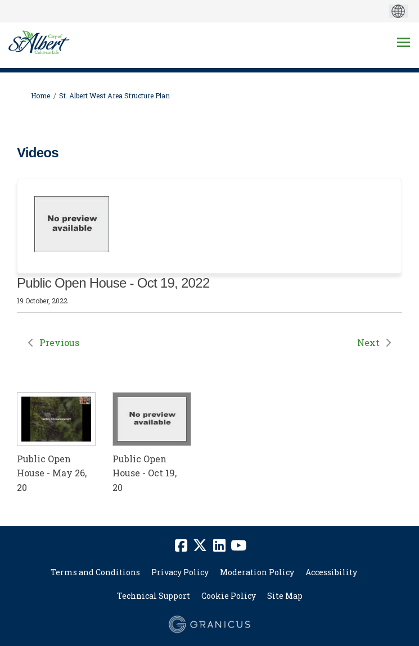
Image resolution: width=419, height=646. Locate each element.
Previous (59, 342)
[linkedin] (219, 545)
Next (368, 342)
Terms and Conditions (95, 572)
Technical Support (153, 595)
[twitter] (200, 545)
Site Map (285, 595)
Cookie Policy (228, 595)
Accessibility (331, 572)
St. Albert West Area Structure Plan (114, 95)
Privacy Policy (180, 572)
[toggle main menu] (403, 42)
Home (40, 95)
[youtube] (238, 545)
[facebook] (181, 545)
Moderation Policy (257, 572)
